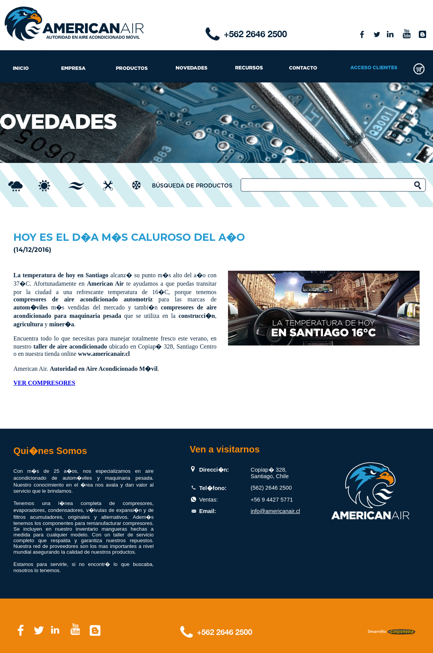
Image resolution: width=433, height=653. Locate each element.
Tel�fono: (213, 488)
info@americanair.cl (275, 511)
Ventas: (208, 500)
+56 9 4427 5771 (272, 500)
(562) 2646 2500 (271, 488)
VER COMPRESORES (44, 383)
